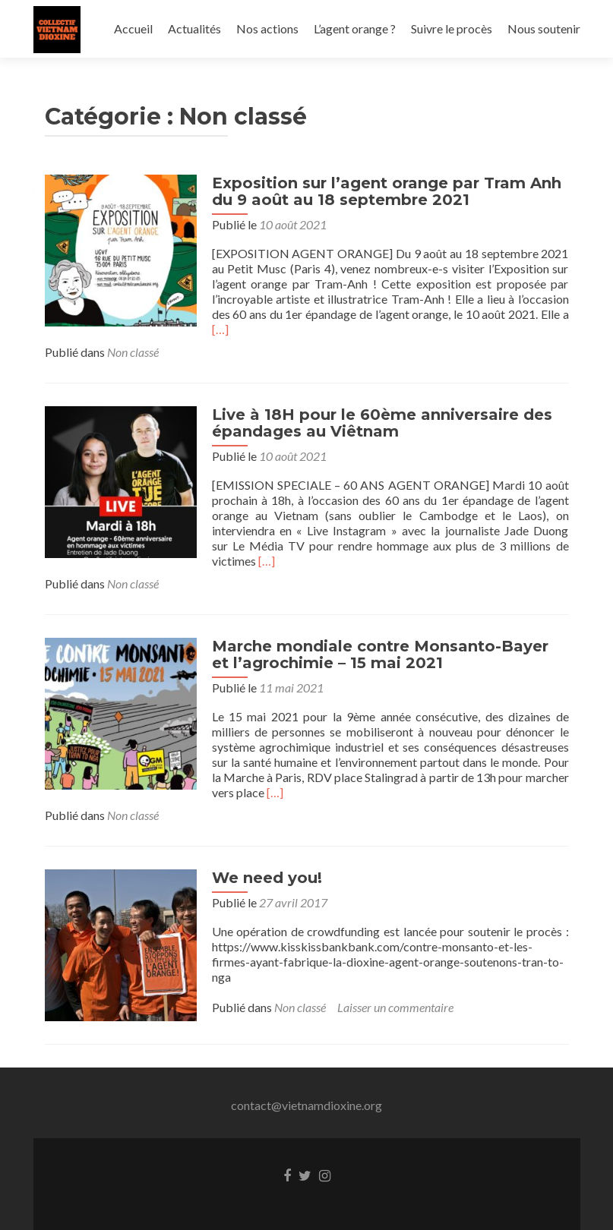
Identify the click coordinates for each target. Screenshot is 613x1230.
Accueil (133, 28)
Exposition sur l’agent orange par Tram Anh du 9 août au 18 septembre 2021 (386, 191)
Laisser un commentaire (395, 1007)
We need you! (267, 878)
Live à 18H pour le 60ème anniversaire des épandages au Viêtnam (382, 422)
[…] (220, 329)
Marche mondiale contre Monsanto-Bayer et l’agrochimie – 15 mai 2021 (380, 654)
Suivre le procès (451, 28)
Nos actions (267, 28)
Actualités (194, 28)
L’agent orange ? (355, 28)
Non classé (133, 352)
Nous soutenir (543, 28)
